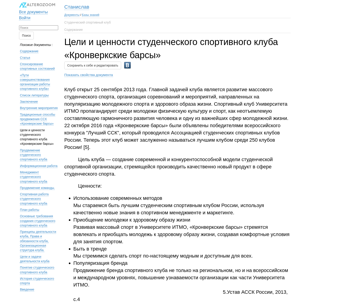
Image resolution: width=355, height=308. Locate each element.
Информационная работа (39, 166)
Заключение (29, 101)
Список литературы (34, 95)
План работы (29, 210)
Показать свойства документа (88, 75)
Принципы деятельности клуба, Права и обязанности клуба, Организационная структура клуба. (38, 241)
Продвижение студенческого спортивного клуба (33, 154)
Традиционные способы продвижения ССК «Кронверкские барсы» (37, 119)
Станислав (76, 7)
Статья (25, 58)
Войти (24, 18)
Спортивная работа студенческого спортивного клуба (34, 198)
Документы (71, 15)
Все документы (33, 12)
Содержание (73, 29)
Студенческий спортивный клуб (87, 22)
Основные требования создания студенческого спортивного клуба (37, 220)
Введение (27, 289)
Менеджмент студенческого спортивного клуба (33, 176)
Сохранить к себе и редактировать (92, 65)
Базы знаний (90, 15)
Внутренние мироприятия (39, 108)
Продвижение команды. (37, 188)
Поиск (26, 35)
